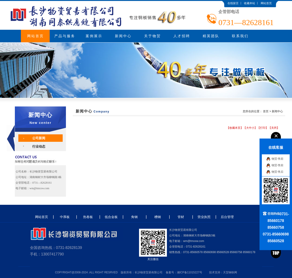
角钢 (134, 217)
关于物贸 (152, 36)
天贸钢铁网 (230, 272)
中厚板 (65, 217)
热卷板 (88, 217)
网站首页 (266, 3)
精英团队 (211, 36)
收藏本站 (249, 3)
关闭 (274, 127)
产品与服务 (64, 36)
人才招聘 (181, 36)
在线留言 (233, 3)
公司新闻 (38, 138)
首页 (266, 111)
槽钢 (157, 217)
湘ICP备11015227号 (189, 272)
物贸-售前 (278, 158)
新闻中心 (123, 36)
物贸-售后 (278, 171)
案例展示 (94, 36)
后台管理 (227, 217)
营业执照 (204, 217)
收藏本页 (234, 127)
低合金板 (111, 217)
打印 (263, 127)
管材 (181, 217)
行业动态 (38, 146)
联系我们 (240, 36)
